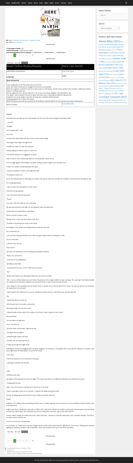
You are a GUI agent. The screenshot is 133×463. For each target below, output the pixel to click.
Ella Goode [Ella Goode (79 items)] (118, 47)
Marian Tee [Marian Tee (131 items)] (107, 83)
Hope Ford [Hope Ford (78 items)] (117, 55)
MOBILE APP (16, 3)
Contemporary (17, 40)
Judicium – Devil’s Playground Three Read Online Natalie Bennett (24, 453)
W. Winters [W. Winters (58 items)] (111, 102)
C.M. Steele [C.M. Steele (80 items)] (111, 45)
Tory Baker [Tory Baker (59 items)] (103, 102)
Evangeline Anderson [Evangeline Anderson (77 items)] (108, 50)
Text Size (24, 63)
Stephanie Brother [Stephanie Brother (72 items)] (118, 100)
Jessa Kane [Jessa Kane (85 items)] (118, 62)
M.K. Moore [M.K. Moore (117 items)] (118, 80)
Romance (26, 40)
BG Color (17, 63)
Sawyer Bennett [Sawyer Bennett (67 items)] (105, 100)
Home (8, 3)
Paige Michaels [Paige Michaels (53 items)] (117, 88)
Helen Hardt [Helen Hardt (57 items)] (107, 55)
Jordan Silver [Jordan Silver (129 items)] (114, 67)
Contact (63, 3)
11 (23, 55)
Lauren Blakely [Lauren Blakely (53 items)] (114, 74)
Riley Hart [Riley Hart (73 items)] (109, 94)
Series (36, 3)
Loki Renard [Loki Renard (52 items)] (113, 77)
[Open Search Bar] (126, 3)
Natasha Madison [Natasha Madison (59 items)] (105, 86)
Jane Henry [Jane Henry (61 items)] (109, 59)
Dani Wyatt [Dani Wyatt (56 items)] (108, 47)
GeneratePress (93, 460)
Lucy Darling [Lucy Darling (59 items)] (106, 80)
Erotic (57, 3)
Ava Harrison (18, 42)
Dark (41, 3)
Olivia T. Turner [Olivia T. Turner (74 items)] (105, 88)
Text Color (10, 63)
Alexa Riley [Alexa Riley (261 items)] (109, 41)
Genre (30, 3)
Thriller (38, 40)
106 (33, 55)
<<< (8, 55)
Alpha (46, 3)
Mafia (52, 3)
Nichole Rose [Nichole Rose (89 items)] (117, 86)
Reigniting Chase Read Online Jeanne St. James (19, 451)
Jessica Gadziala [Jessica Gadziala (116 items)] (108, 64)
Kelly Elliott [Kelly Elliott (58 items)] (110, 71)
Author (23, 3)
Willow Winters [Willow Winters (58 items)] (121, 102)
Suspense (32, 40)
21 (26, 55)
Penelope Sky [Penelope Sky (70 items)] (104, 91)
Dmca (70, 3)
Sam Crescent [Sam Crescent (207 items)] (115, 97)
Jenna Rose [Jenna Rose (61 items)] (108, 62)
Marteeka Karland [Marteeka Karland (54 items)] (121, 83)
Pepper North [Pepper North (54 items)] (114, 90)
